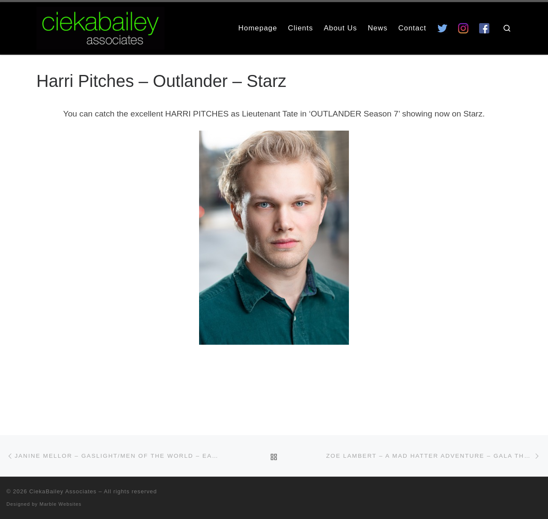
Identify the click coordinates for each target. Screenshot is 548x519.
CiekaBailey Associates (63, 491)
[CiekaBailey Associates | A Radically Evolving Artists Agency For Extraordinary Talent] (100, 27)
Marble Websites (60, 504)
